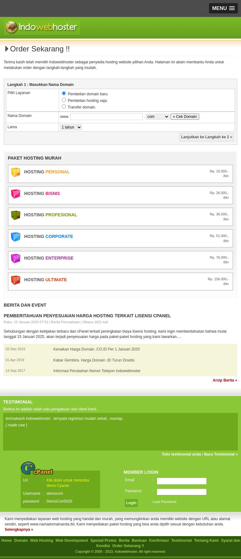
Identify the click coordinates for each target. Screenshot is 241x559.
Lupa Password (164, 502)
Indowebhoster (126, 551)
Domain (21, 540)
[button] (223, 8)
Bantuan (140, 540)
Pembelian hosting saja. (88, 100)
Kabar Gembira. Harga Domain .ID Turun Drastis (94, 360)
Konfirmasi (159, 540)
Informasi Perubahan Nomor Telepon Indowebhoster (97, 371)
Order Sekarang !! (128, 546)
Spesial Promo (104, 540)
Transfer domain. (82, 107)
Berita (125, 540)
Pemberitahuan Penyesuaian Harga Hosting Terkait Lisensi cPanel (87, 315)
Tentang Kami (207, 540)
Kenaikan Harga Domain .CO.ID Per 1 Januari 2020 (96, 349)
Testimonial (182, 540)
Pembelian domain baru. (88, 94)
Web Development (72, 540)
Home (7, 540)
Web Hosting (42, 540)
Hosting (47, 171)
